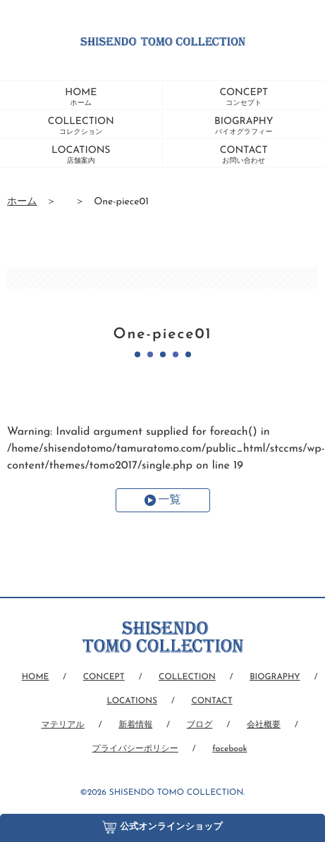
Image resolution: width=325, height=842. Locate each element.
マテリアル (62, 725)
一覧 (170, 500)
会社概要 (264, 725)
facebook (229, 749)
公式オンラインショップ (162, 824)
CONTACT (244, 155)
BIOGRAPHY (243, 126)
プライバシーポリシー (135, 749)
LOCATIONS (81, 155)
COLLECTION (81, 126)
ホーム (22, 202)
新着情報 (135, 725)
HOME (81, 97)
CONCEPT (243, 97)
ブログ (200, 725)
